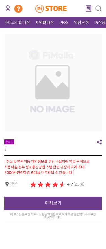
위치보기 (53, 203)
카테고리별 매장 (17, 22)
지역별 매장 (44, 22)
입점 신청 (81, 22)
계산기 (88, 8)
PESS (63, 22)
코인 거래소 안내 (18, 9)
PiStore (53, 8)
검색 (98, 8)
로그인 (8, 8)
